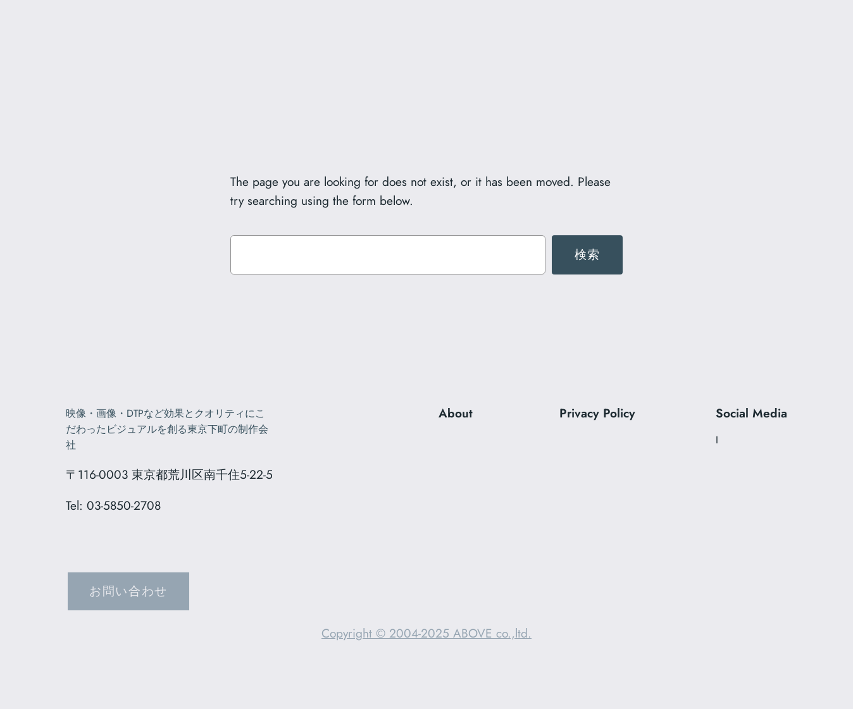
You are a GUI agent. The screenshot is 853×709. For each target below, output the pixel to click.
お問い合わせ (128, 590)
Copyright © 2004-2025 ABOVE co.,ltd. (426, 633)
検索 (588, 254)
